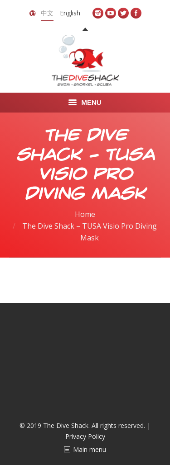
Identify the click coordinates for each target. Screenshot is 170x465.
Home (85, 214)
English (70, 13)
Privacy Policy (85, 436)
